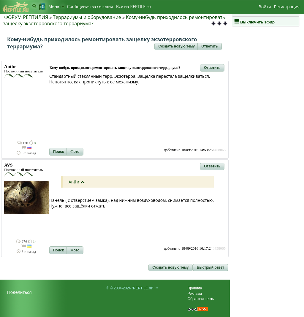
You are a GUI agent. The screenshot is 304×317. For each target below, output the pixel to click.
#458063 (219, 150)
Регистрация (287, 6)
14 (32, 242)
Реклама (195, 293)
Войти (265, 6)
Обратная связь (201, 299)
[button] (176, 46)
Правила (195, 288)
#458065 (219, 248)
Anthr (74, 182)
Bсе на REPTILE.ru (133, 6)
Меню (56, 6)
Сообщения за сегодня (90, 6)
